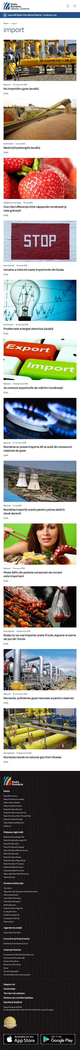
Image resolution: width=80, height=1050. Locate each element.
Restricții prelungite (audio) (40, 126)
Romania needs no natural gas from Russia (40, 736)
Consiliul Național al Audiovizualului (17, 975)
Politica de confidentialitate (18, 998)
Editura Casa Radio (11, 895)
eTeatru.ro (7, 826)
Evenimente (8, 144)
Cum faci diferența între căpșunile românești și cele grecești (40, 187)
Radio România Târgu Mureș (15, 860)
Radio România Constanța (14, 847)
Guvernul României (11, 961)
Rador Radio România (12, 932)
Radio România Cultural (13, 806)
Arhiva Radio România (12, 898)
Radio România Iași (11, 854)
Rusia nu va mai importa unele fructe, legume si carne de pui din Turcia (40, 615)
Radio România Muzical (13, 809)
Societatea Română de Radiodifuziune (19, 955)
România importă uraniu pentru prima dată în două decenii (40, 490)
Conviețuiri (8, 888)
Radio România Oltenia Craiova (16, 850)
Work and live (9, 922)
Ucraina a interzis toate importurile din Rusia (40, 248)
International (9, 265)
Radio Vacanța (9, 877)
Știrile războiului (10, 905)
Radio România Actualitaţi (14, 799)
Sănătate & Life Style (12, 203)
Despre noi (9, 984)
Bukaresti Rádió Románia (13, 867)
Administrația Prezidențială (14, 958)
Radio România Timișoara (14, 864)
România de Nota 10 (11, 915)
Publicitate (9, 989)
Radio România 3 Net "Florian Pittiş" (17, 816)
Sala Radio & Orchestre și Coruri (16, 943)
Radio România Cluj (11, 844)
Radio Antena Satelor (12, 802)
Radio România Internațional (15, 813)
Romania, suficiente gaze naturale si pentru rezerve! (40, 677)
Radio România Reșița (12, 857)
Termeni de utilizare (14, 993)
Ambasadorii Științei (11, 918)
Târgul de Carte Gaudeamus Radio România (21, 891)
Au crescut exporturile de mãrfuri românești (40, 366)
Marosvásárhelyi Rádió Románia (16, 874)
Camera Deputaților (11, 971)
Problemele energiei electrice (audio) (40, 307)
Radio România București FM (15, 840)
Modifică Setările (13, 1002)
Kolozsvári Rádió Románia (14, 870)
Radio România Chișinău (13, 819)
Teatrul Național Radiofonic (14, 823)
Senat (6, 968)
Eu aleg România (10, 911)
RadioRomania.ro (10, 796)
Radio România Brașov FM (14, 837)
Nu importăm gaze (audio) (40, 67)
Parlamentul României (12, 964)
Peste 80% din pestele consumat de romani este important (40, 553)
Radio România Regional (13, 908)
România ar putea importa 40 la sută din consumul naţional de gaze (40, 427)
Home (6, 23)
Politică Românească (12, 901)
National (7, 85)
